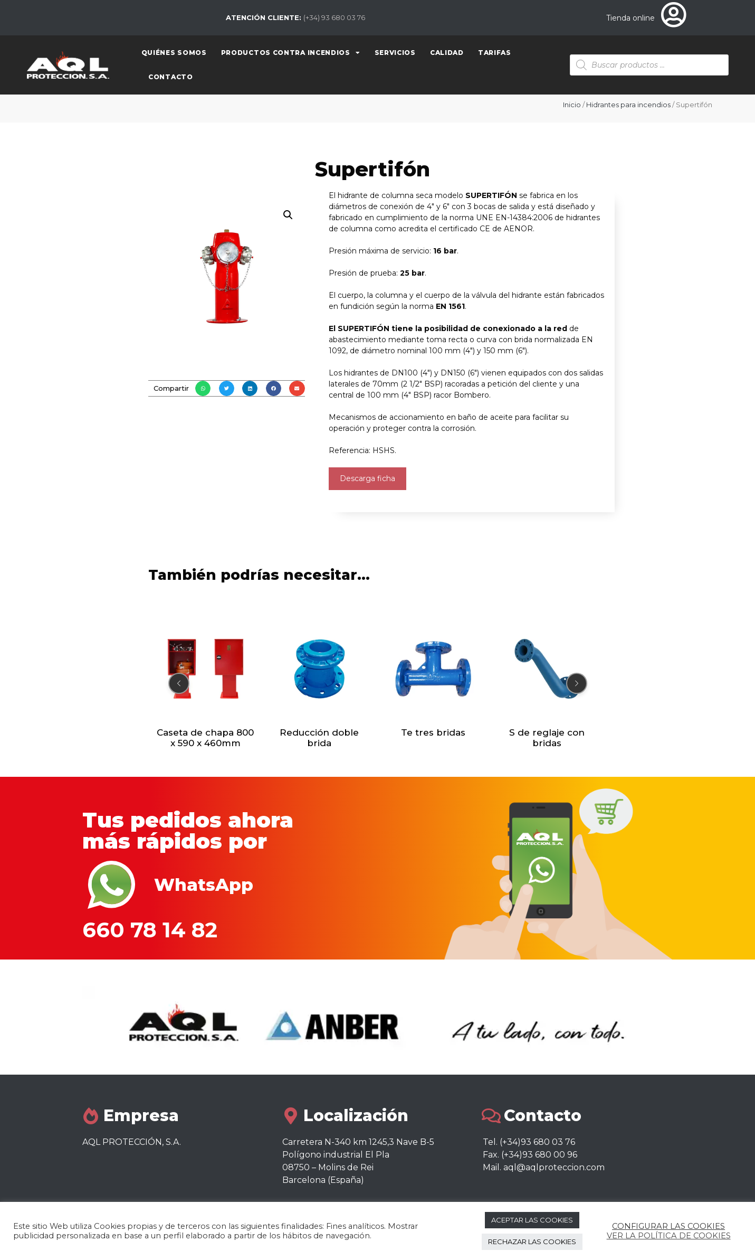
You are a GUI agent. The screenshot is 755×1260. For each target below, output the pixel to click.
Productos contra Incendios (290, 52)
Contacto (170, 77)
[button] (203, 388)
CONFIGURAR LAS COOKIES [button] (668, 1226)
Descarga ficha (367, 478)
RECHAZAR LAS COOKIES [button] (532, 1241)
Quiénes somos (174, 53)
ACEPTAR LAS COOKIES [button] (532, 1220)
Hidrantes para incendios (628, 104)
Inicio (572, 104)
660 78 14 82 (149, 930)
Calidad (447, 53)
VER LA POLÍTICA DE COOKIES (669, 1235)
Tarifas (494, 53)
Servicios (395, 53)
